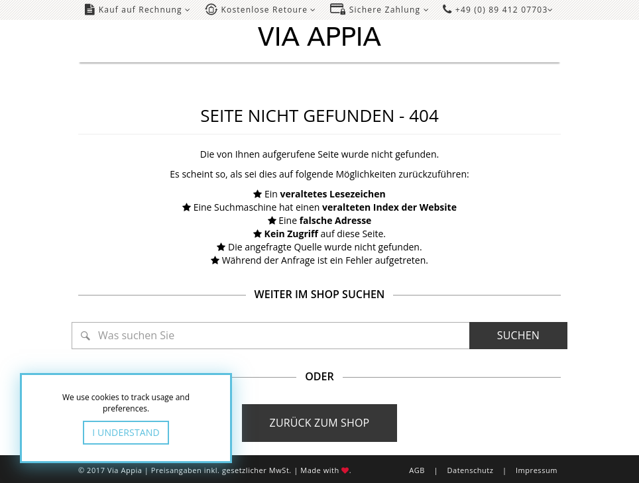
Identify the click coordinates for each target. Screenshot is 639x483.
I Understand (126, 432)
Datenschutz (470, 470)
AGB (417, 470)
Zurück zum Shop (320, 422)
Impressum (536, 470)
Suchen (518, 335)
